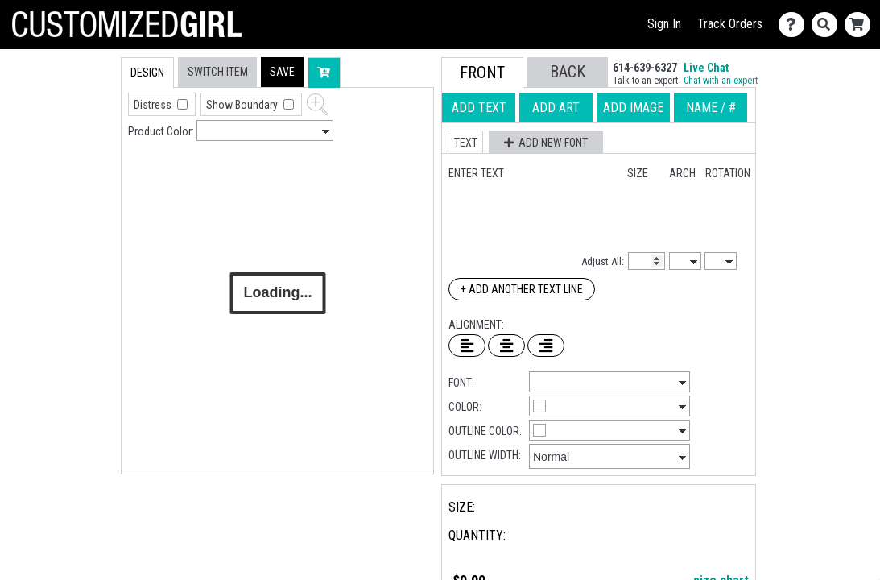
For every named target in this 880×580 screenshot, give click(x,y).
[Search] (828, 24)
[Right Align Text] (545, 345)
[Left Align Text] (466, 345)
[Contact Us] (795, 24)
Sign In (664, 23)
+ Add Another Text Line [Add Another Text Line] (522, 289)
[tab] (86, 160)
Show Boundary (243, 104)
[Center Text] (506, 345)
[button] (282, 72)
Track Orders (729, 23)
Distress (154, 104)
